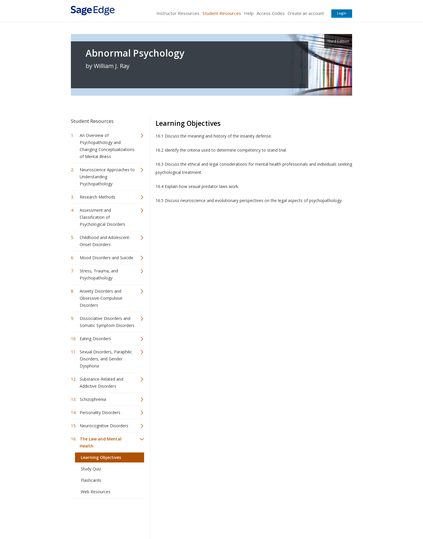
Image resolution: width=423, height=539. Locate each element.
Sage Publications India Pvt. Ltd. (155, 517)
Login (341, 13)
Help (249, 13)
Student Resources (221, 13)
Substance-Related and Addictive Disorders (101, 382)
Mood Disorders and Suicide (106, 257)
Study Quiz (91, 469)
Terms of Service (245, 517)
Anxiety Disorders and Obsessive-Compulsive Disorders (101, 298)
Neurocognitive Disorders (104, 425)
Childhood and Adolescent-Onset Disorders (105, 241)
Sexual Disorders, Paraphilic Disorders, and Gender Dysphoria (106, 359)
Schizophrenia (93, 399)
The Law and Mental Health (101, 442)
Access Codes (271, 13)
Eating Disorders (95, 338)
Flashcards (91, 480)
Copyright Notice (281, 517)
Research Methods (97, 197)
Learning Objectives (101, 457)
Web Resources (95, 491)
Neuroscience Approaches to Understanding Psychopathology (107, 177)
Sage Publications (104, 517)
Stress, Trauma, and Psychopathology (99, 274)
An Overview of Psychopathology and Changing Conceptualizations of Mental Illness (107, 146)
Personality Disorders (100, 412)
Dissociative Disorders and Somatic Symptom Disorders (107, 322)
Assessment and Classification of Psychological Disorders (102, 217)
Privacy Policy (313, 517)
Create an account (306, 13)
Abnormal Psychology (135, 53)
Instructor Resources (177, 13)
